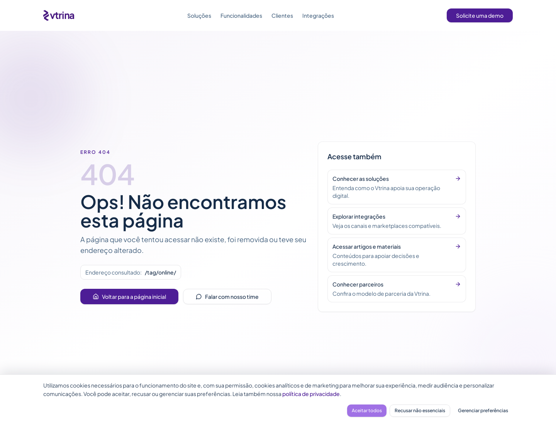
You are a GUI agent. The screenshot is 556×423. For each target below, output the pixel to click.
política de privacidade (311, 393)
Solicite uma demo (479, 15)
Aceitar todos (367, 410)
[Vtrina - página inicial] (58, 15)
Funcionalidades (241, 15)
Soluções (199, 15)
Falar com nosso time (227, 296)
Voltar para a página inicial (129, 296)
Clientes (282, 15)
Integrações (318, 15)
